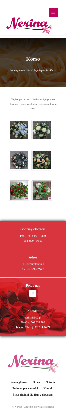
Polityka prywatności (25, 388)
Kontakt (48, 388)
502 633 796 (38, 322)
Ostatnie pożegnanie (37, 70)
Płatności (50, 382)
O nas (36, 382)
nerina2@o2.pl (32, 317)
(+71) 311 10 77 (41, 327)
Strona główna (17, 70)
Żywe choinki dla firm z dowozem (33, 394)
